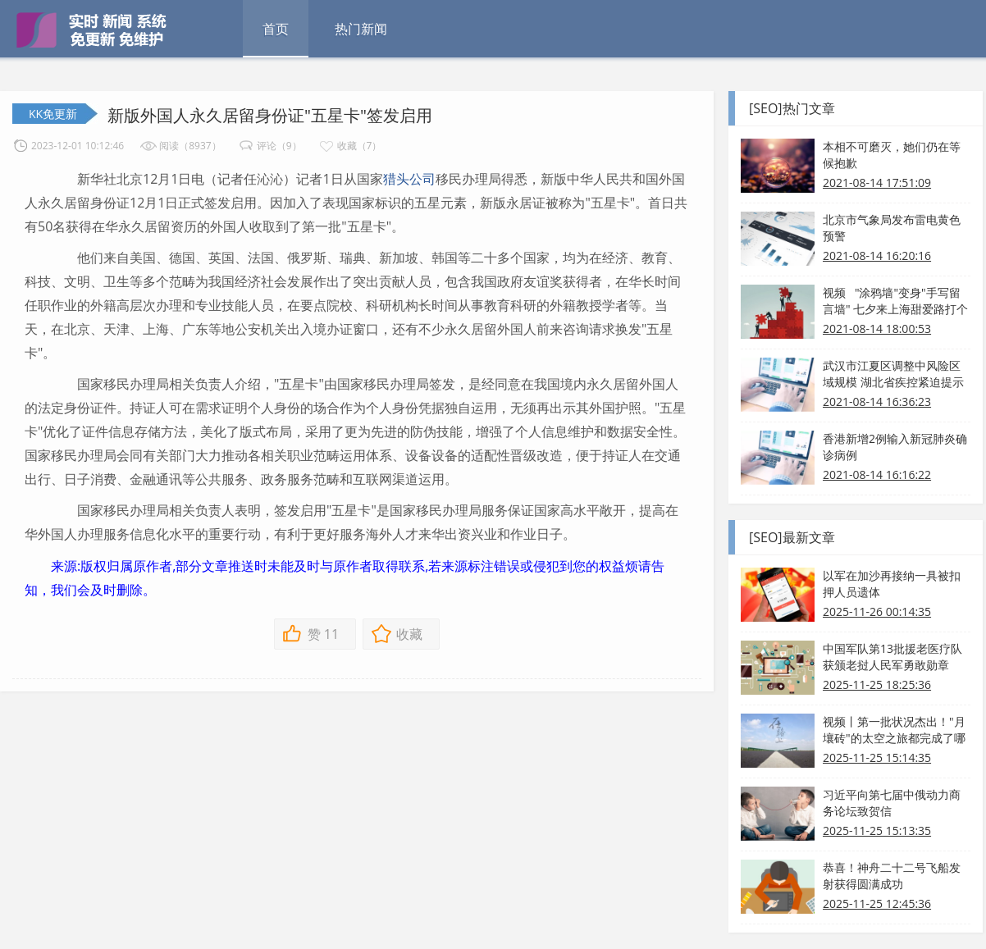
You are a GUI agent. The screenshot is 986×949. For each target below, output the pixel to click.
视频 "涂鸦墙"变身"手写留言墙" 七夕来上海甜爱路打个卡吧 (895, 301)
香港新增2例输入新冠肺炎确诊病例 (895, 447)
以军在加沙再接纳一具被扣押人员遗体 (892, 584)
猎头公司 (409, 179)
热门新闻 (361, 29)
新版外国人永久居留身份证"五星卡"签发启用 (269, 115)
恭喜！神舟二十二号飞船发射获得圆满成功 (892, 876)
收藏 (409, 634)
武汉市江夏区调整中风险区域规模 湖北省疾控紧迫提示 (893, 374)
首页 (275, 29)
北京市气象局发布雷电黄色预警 (892, 228)
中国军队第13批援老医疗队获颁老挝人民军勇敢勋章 (892, 657)
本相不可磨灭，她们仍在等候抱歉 (892, 155)
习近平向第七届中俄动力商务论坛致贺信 (892, 803)
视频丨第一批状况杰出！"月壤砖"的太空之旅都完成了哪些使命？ (894, 730)
